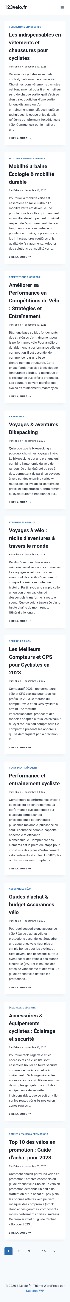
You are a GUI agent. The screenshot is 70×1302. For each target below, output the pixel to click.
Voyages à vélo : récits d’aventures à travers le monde (32, 538)
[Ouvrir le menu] (62, 7)
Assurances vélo (20, 889)
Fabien (17, 66)
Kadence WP (35, 1291)
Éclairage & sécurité (22, 1007)
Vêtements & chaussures (25, 27)
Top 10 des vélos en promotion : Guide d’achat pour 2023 (32, 1150)
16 (44, 1251)
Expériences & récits (22, 522)
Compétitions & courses (24, 277)
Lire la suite (20, 138)
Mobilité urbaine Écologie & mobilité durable (31, 174)
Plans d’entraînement (23, 768)
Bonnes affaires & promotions (28, 1134)
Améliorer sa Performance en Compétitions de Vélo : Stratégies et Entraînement (34, 300)
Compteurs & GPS (20, 641)
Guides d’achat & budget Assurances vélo (31, 904)
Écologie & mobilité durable (27, 158)
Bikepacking (16, 416)
